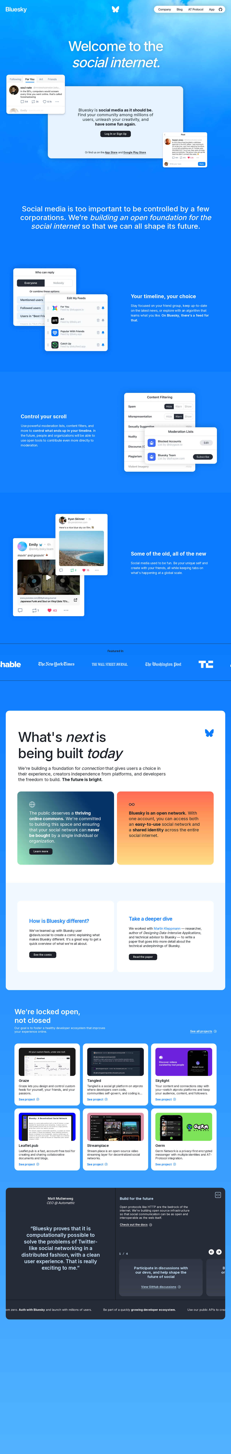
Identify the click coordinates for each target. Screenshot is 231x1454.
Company (164, 9)
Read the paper (143, 956)
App (211, 9)
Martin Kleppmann (167, 928)
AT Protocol (195, 9)
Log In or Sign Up (116, 133)
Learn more (41, 851)
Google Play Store (134, 152)
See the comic (43, 954)
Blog (179, 9)
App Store (111, 152)
